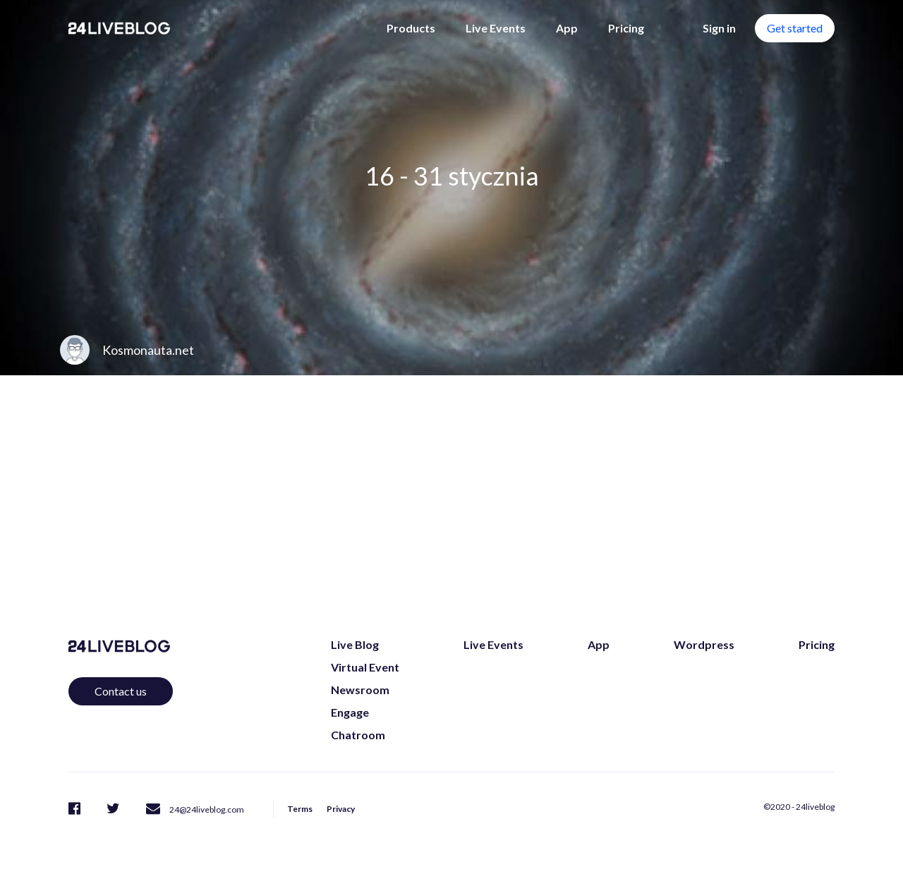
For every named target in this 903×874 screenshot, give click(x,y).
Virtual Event (365, 667)
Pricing (626, 28)
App (567, 28)
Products (411, 28)
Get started (795, 28)
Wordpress (704, 644)
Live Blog (355, 644)
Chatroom (358, 734)
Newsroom (360, 689)
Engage (350, 712)
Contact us (121, 691)
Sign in (719, 28)
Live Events (496, 28)
